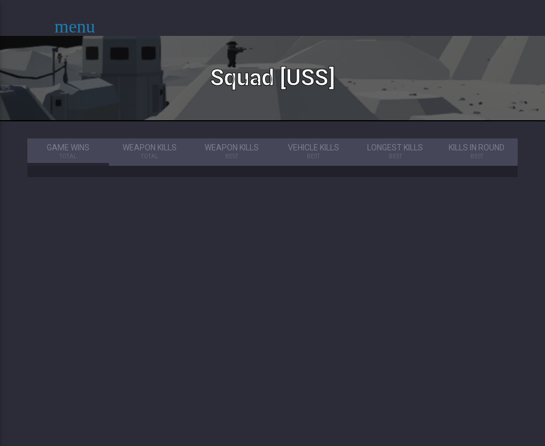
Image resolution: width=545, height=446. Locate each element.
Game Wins (68, 152)
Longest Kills (395, 152)
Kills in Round (477, 152)
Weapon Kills (149, 152)
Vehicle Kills (313, 152)
